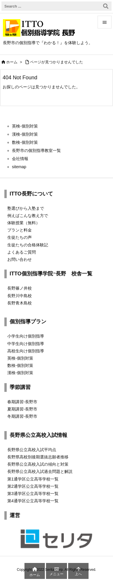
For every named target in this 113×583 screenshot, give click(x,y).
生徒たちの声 (19, 237)
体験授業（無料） (23, 222)
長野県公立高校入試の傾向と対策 (37, 464)
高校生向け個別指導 (25, 351)
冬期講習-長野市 (22, 416)
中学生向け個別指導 (25, 343)
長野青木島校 (19, 303)
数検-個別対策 (20, 365)
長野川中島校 (19, 295)
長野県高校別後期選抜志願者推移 (37, 457)
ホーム (11, 62)
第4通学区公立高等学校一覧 (33, 500)
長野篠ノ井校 (19, 288)
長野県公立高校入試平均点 (31, 449)
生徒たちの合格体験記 (27, 245)
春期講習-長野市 (22, 401)
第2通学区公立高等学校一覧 (33, 486)
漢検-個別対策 (20, 372)
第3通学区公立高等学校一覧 (33, 493)
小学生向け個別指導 (25, 336)
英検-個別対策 (20, 358)
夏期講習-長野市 (22, 409)
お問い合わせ (19, 259)
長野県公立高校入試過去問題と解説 (40, 471)
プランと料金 (19, 230)
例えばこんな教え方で (27, 215)
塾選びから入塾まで (25, 208)
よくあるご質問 (21, 252)
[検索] (105, 6)
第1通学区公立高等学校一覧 (33, 479)
